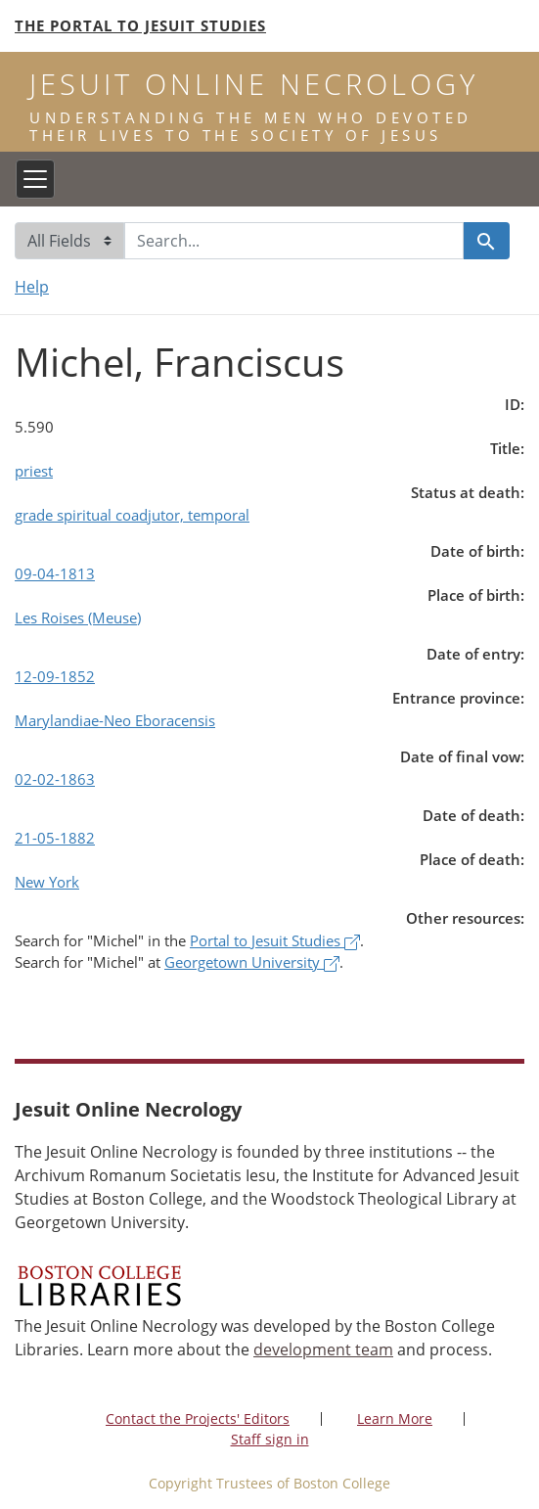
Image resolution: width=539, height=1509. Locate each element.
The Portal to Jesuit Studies (140, 25)
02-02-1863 (55, 779)
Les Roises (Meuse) (78, 617)
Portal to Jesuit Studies (275, 940)
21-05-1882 (55, 837)
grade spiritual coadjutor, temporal (132, 515)
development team (323, 1349)
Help (32, 286)
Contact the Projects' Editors (198, 1418)
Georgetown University (251, 962)
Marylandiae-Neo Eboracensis (115, 720)
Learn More (394, 1418)
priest (34, 470)
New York (47, 882)
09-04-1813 (55, 573)
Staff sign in (270, 1439)
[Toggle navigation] (35, 179)
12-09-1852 (55, 676)
